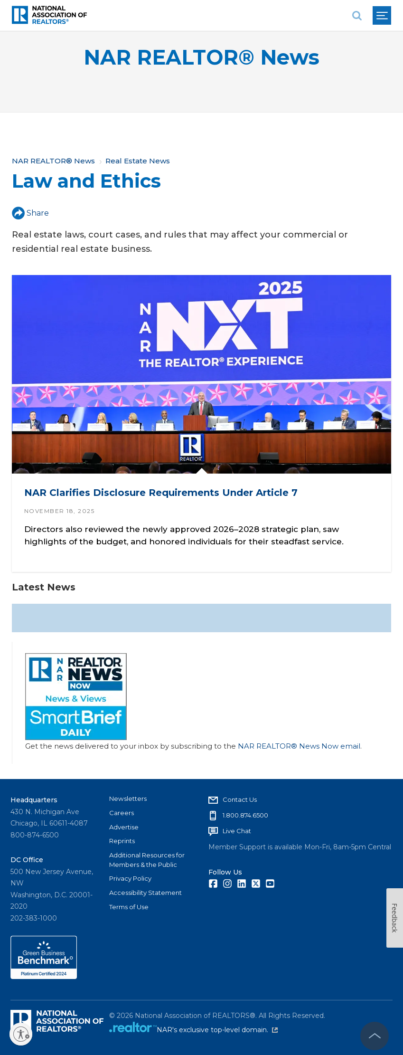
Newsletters (128, 798)
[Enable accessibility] (20, 1034)
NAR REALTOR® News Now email (299, 746)
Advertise (124, 827)
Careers (121, 813)
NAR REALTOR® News (201, 57)
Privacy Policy (130, 878)
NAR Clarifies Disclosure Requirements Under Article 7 (161, 492)
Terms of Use (129, 907)
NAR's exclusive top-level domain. (217, 1030)
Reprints (122, 841)
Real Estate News (137, 160)
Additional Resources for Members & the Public (147, 859)
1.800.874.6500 (245, 815)
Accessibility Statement (145, 892)
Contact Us (240, 799)
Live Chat (237, 831)
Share (30, 213)
